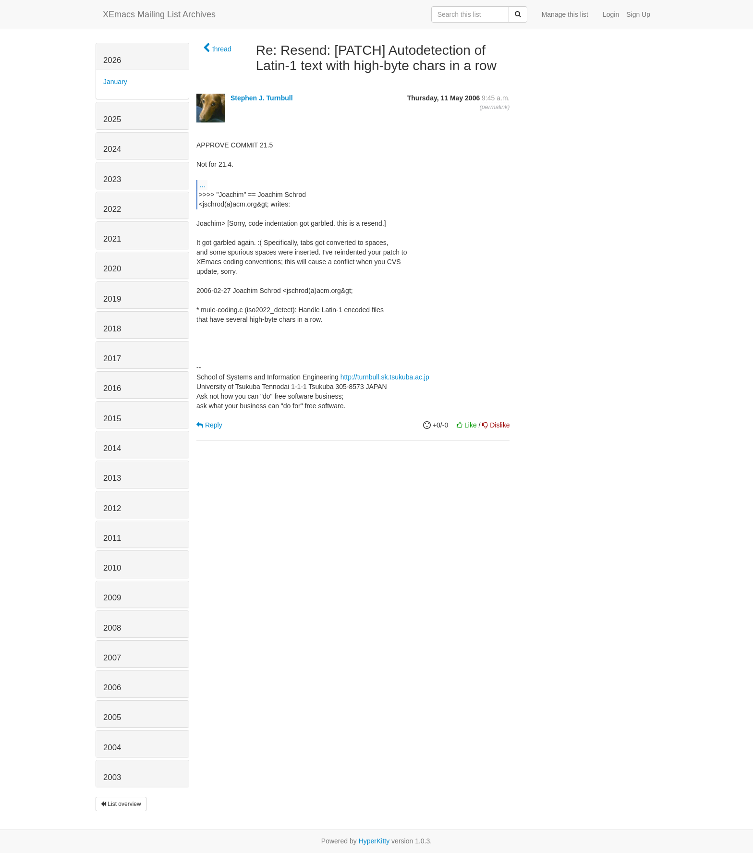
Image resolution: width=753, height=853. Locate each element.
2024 (112, 149)
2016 (112, 388)
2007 (112, 657)
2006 (112, 687)
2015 (112, 418)
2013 (112, 478)
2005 (112, 717)
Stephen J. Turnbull (262, 98)
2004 (112, 747)
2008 (112, 628)
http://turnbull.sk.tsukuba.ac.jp (384, 377)
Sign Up (638, 14)
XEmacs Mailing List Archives (159, 14)
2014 (112, 448)
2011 (112, 538)
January (115, 81)
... (202, 184)
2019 (112, 299)
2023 (112, 179)
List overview (121, 804)
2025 (112, 119)
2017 (112, 358)
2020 (112, 268)
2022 (112, 209)
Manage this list (565, 14)
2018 (112, 328)
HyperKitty (374, 841)
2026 (112, 60)
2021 (112, 239)
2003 (112, 777)
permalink (495, 107)
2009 (112, 597)
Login (611, 14)
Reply (209, 425)
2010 (112, 568)
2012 (112, 508)
